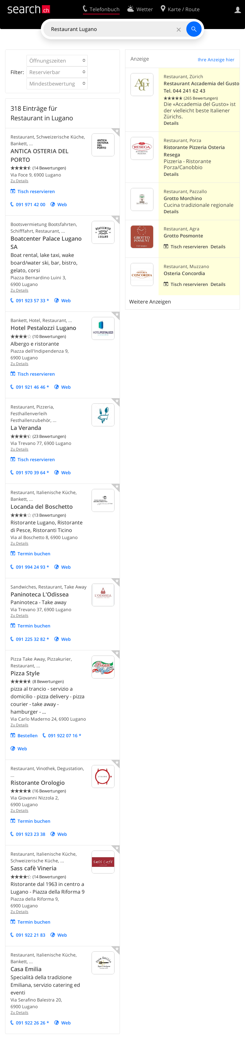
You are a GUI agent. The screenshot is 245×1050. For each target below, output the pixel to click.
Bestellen (28, 735)
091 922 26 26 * (32, 1023)
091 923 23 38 (30, 834)
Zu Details (19, 181)
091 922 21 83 (30, 935)
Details (171, 123)
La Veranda (26, 427)
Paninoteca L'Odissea (40, 594)
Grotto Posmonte (183, 235)
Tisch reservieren (36, 191)
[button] (57, 60)
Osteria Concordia (184, 273)
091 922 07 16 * (64, 735)
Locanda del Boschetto (42, 506)
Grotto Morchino (183, 198)
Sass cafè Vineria (33, 868)
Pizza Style (25, 673)
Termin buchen (34, 554)
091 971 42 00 (30, 204)
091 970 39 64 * (32, 472)
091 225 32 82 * (32, 639)
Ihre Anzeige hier (216, 59)
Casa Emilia (26, 969)
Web (62, 204)
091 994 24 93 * (32, 567)
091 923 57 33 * (32, 300)
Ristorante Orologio (38, 782)
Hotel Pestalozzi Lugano (43, 328)
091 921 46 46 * (32, 387)
